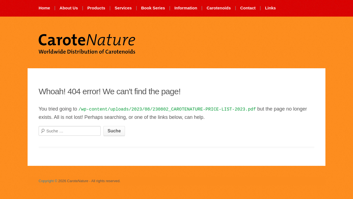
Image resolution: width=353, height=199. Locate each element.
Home (44, 8)
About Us (69, 8)
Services (123, 8)
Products (96, 8)
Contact (248, 8)
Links (270, 8)
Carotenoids (219, 8)
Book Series (153, 8)
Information (186, 8)
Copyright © (48, 181)
